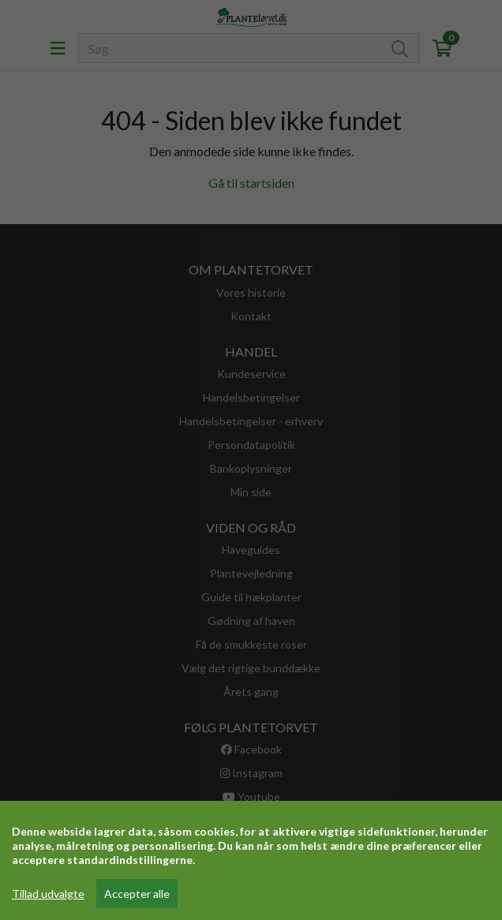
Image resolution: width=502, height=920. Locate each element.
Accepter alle (137, 893)
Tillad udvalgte (48, 893)
